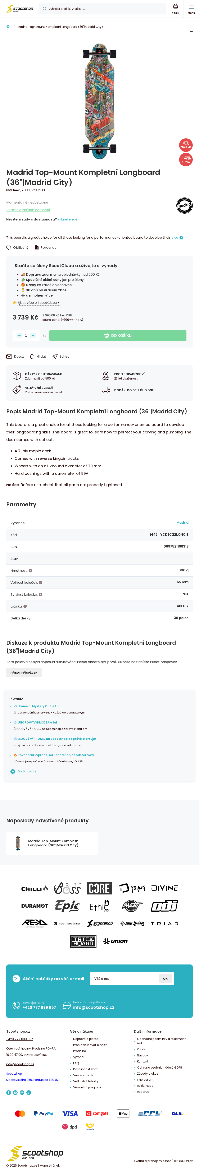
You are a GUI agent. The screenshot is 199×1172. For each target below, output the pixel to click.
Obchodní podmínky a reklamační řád (162, 1041)
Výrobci (78, 1057)
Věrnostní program (87, 1087)
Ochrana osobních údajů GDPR (159, 1067)
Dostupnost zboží (85, 1069)
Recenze (143, 1092)
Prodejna (79, 1051)
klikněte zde (67, 219)
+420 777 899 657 (39, 1007)
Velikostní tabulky (86, 1081)
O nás (141, 1049)
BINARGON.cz (183, 1161)
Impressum (145, 1080)
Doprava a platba (86, 1039)
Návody (142, 1055)
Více (175, 238)
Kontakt (142, 1061)
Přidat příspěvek (23, 672)
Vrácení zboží (83, 1075)
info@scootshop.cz (93, 1007)
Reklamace (145, 1086)
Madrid (182, 522)
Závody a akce (147, 1073)
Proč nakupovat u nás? (90, 1045)
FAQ (76, 1063)
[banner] (19, 9)
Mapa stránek (50, 1165)
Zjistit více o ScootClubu (37, 302)
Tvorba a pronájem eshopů (153, 1161)
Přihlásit (165, 978)
